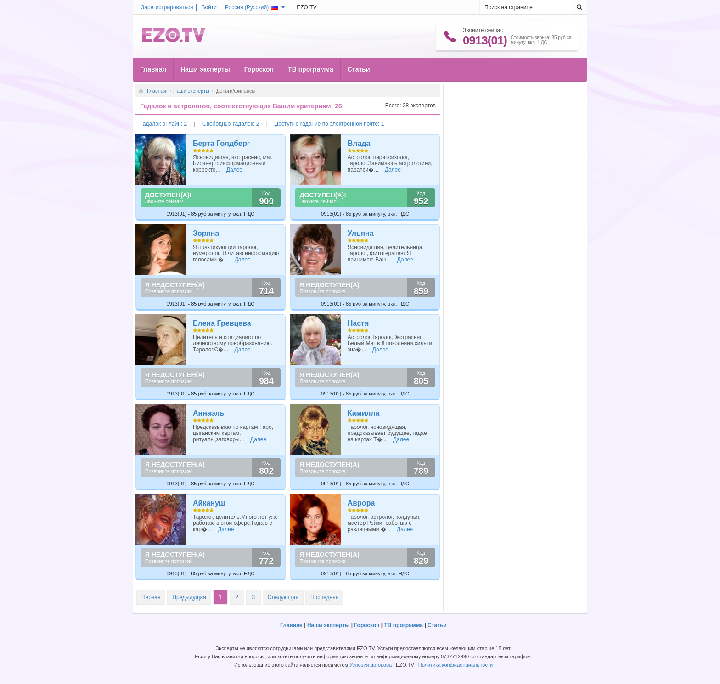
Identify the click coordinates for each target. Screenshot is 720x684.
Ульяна (361, 233)
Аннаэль (208, 413)
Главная (153, 69)
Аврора (361, 503)
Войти (209, 7)
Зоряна (206, 233)
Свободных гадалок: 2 (231, 124)
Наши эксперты (205, 69)
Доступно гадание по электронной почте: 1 (329, 124)
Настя (358, 323)
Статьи (359, 69)
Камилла (364, 413)
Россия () (251, 7)
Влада (359, 143)
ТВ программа (310, 69)
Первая (150, 597)
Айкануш (209, 503)
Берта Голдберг (221, 143)
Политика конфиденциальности (455, 664)
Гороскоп (259, 69)
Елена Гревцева (222, 323)
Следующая (283, 597)
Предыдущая (189, 597)
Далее (234, 170)
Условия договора (370, 664)
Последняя (324, 597)
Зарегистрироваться (167, 7)
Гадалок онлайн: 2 (164, 124)
